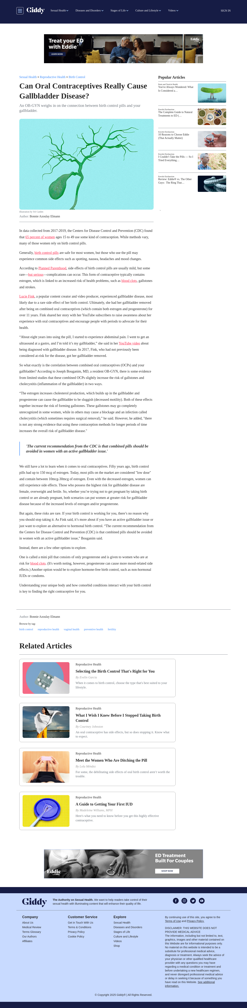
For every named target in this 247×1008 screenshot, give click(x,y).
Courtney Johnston (91, 726)
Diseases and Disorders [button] (88, 10)
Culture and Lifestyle (125, 936)
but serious (35, 274)
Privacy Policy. (195, 921)
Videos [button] (172, 10)
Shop (116, 945)
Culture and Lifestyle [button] (146, 10)
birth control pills (47, 253)
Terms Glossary (31, 931)
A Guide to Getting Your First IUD (104, 804)
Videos (117, 941)
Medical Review (31, 927)
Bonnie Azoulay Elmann (45, 216)
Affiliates (27, 941)
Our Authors (29, 936)
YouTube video (129, 343)
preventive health (93, 629)
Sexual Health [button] (58, 10)
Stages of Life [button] (118, 10)
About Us (27, 922)
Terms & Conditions (79, 927)
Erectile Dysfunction (166, 109)
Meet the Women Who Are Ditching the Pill (111, 760)
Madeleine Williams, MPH (96, 810)
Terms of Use (173, 921)
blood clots (129, 281)
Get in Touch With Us (80, 922)
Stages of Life (121, 931)
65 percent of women (40, 237)
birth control (26, 629)
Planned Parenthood (52, 268)
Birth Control (77, 77)
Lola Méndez (88, 766)
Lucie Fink (27, 296)
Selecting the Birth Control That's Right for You (115, 671)
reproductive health (48, 629)
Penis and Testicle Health (168, 84)
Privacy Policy (76, 931)
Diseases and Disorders (127, 927)
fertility (112, 629)
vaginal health (71, 629)
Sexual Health (28, 77)
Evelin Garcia (88, 677)
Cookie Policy (76, 936)
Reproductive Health (53, 77)
